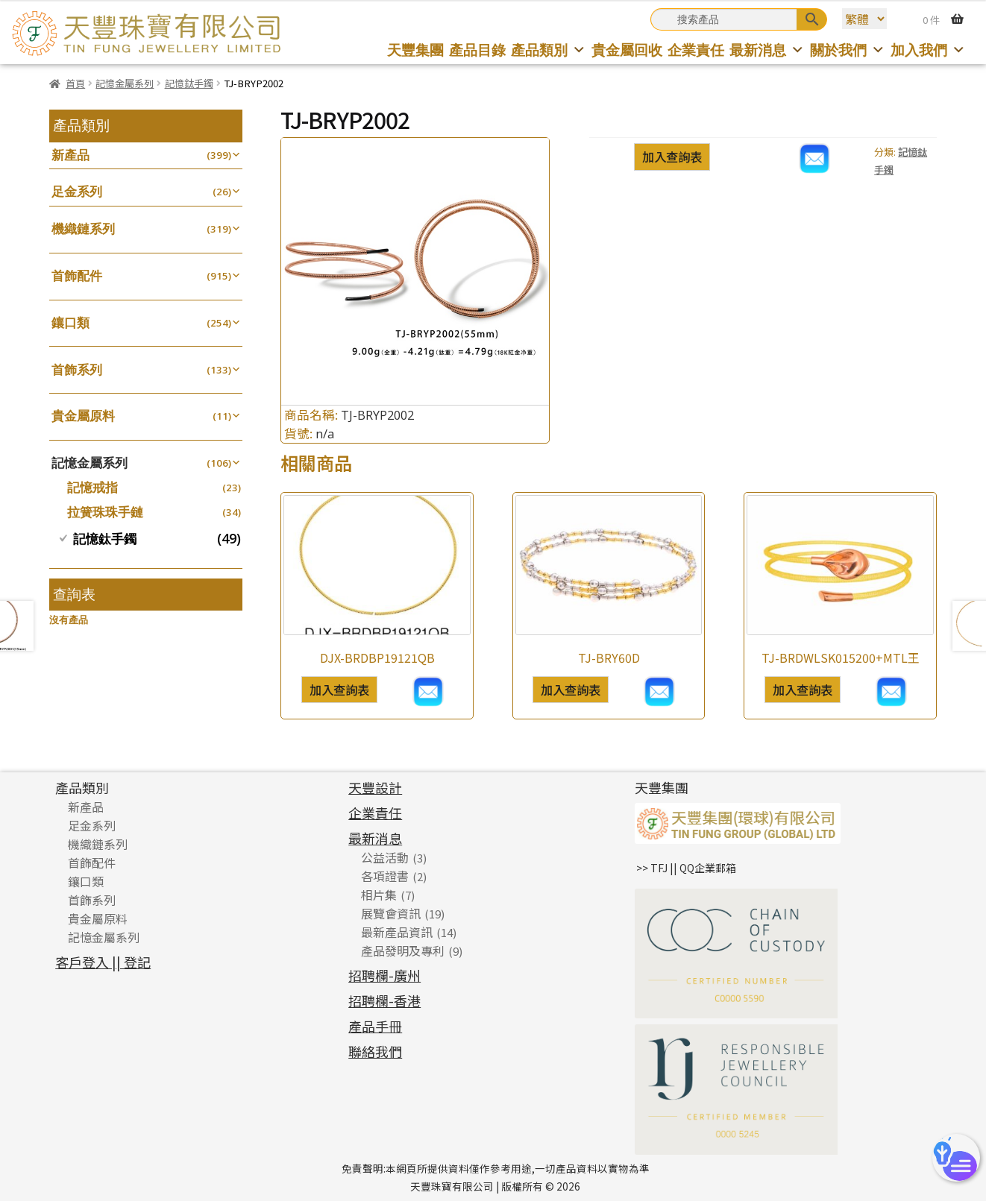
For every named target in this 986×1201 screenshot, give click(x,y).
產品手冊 (375, 1025)
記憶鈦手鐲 (189, 83)
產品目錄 (477, 49)
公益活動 (385, 857)
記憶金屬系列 (124, 83)
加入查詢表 (672, 157)
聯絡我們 (375, 1051)
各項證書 (385, 876)
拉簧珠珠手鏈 (105, 511)
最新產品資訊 (397, 932)
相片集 (379, 895)
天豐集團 (415, 49)
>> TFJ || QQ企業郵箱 (686, 867)
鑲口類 (70, 322)
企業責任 (696, 49)
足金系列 (76, 191)
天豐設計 (375, 787)
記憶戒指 (92, 487)
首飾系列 (76, 369)
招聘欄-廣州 (384, 975)
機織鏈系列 (83, 228)
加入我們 (928, 49)
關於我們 (847, 49)
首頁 (75, 83)
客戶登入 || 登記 (103, 961)
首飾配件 (76, 275)
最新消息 (767, 49)
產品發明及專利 (403, 950)
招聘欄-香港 (384, 1000)
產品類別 (548, 49)
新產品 (70, 154)
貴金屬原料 (83, 415)
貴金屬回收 (626, 49)
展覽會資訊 (391, 913)
